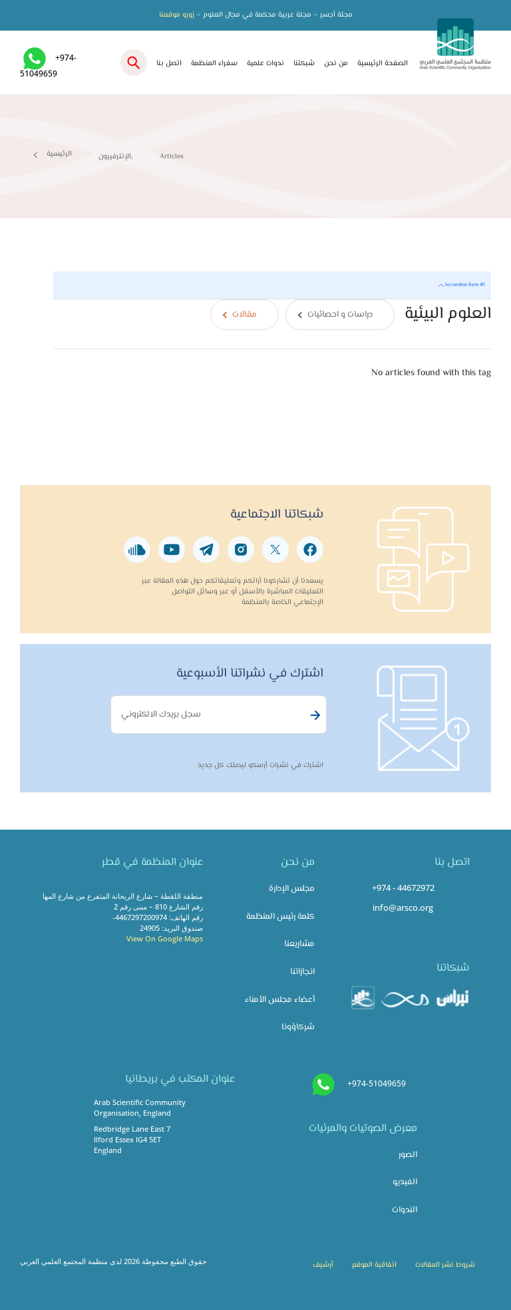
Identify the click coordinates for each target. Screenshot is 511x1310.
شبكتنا (304, 63)
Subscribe (313, 715)
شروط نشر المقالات (445, 1265)
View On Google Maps (164, 938)
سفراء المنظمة (214, 63)
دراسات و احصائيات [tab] (340, 314)
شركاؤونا (298, 1027)
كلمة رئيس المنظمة (280, 916)
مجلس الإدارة (292, 889)
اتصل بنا (169, 63)
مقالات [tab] (244, 314)
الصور (408, 1155)
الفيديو (405, 1182)
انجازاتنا (302, 972)
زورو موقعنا (176, 15)
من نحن (336, 63)
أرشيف (323, 1265)
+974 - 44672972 (403, 888)
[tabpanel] (272, 338)
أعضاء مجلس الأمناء (280, 1000)
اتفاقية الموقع (374, 1265)
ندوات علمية (265, 63)
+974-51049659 (376, 1083)
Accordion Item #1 (464, 285)
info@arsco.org (403, 907)
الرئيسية (59, 154)
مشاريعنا (299, 944)
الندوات (404, 1210)
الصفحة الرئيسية (382, 63)
